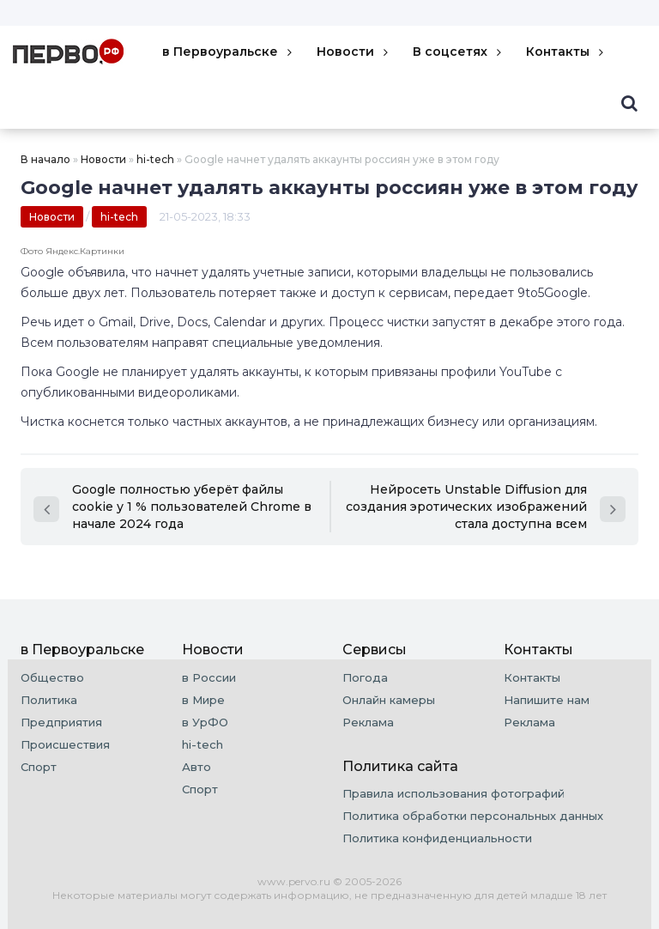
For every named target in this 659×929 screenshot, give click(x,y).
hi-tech (155, 159)
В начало (45, 159)
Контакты (566, 51)
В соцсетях (459, 51)
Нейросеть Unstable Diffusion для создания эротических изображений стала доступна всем (486, 506)
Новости (354, 51)
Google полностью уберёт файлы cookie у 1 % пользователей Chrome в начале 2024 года (172, 506)
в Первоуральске (228, 51)
